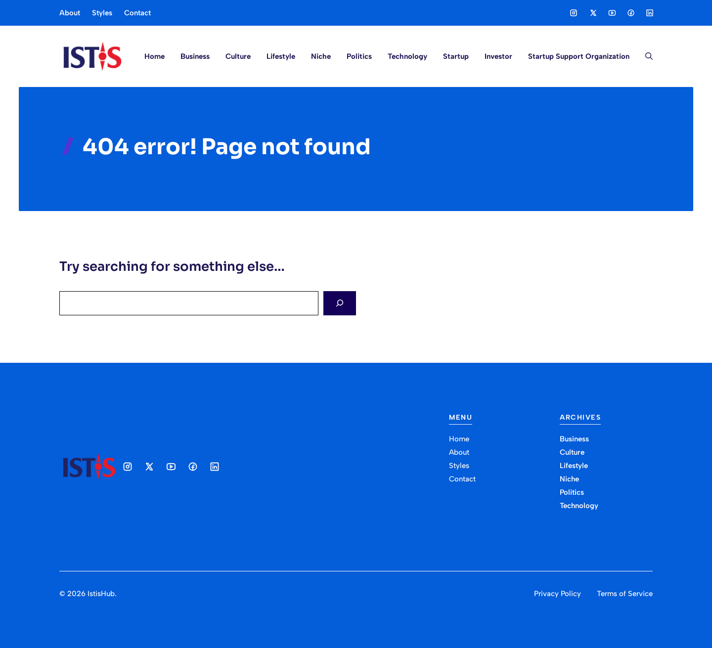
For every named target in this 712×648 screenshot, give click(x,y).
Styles (102, 12)
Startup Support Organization (578, 56)
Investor (498, 56)
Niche (321, 56)
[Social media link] (574, 13)
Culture (238, 56)
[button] (645, 56)
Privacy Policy (557, 593)
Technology (407, 56)
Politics (359, 56)
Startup (456, 56)
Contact (137, 12)
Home (154, 56)
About (69, 12)
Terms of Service (625, 593)
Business (195, 56)
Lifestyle (281, 56)
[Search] (339, 303)
